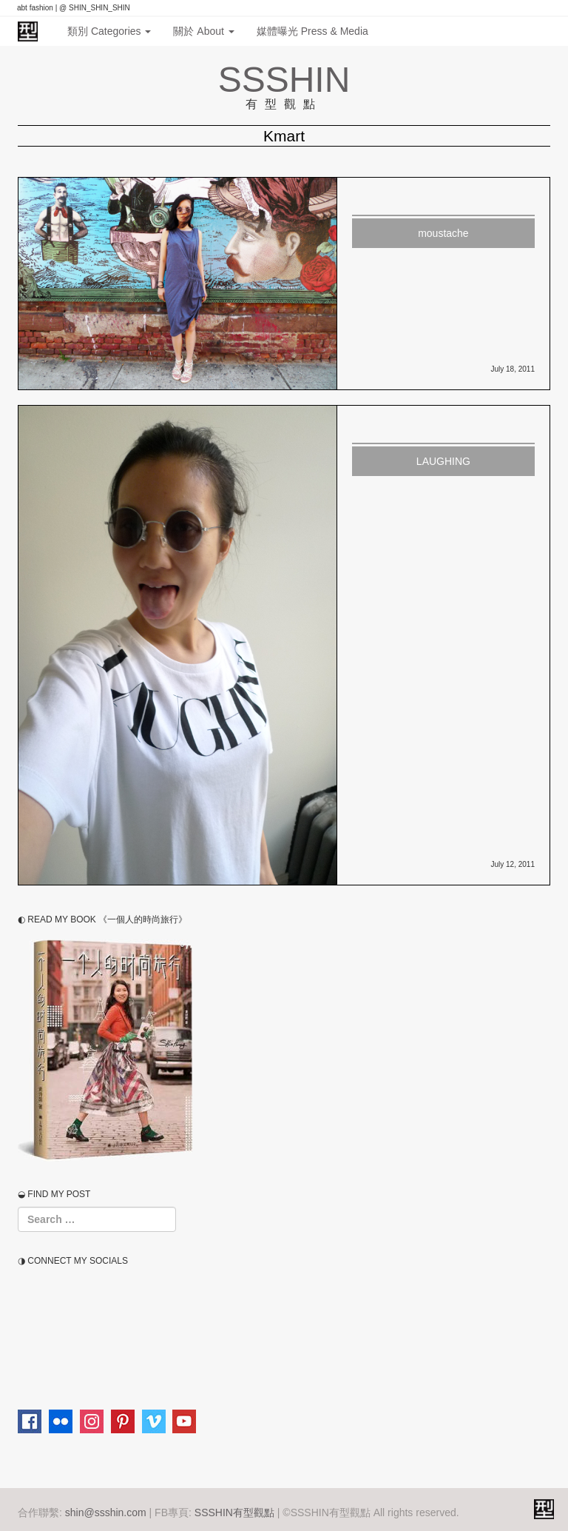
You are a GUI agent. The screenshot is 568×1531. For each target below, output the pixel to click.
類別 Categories (109, 31)
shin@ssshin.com (105, 1512)
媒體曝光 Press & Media (312, 31)
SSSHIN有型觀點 (234, 1512)
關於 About (203, 31)
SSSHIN (284, 79)
